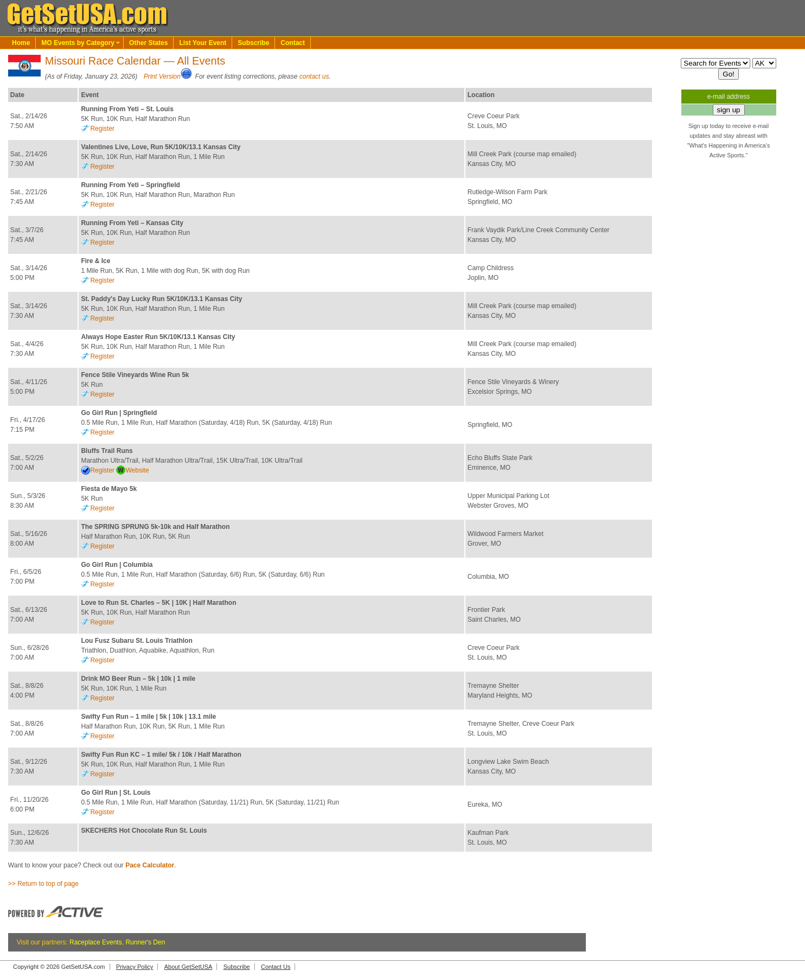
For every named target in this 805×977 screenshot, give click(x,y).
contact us (314, 76)
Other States (148, 43)
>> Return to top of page (43, 883)
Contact (292, 43)
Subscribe (253, 43)
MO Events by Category (77, 43)
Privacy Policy (134, 966)
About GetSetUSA (188, 966)
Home (21, 43)
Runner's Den (145, 942)
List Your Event (202, 43)
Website (137, 470)
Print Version (162, 76)
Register (102, 128)
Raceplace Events (95, 942)
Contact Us (275, 966)
